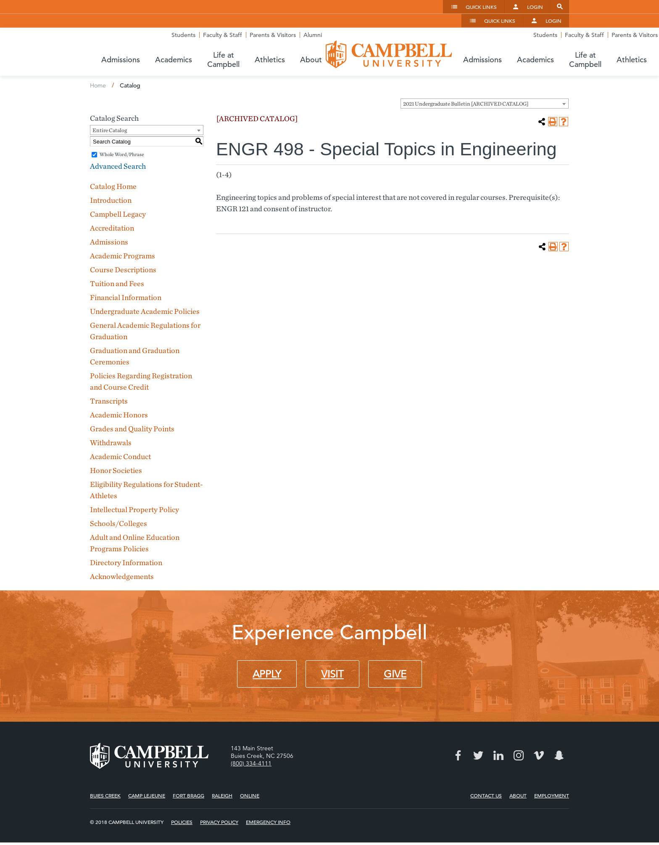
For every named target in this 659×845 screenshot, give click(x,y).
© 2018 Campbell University (126, 803)
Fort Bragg (188, 776)
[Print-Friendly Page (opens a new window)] (552, 102)
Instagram (519, 736)
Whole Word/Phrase (122, 135)
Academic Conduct (120, 437)
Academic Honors (119, 395)
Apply (267, 655)
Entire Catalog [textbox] (109, 111)
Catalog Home (113, 167)
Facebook (458, 736)
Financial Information (125, 278)
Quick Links (481, 6)
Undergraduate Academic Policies (145, 292)
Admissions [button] (341, 45)
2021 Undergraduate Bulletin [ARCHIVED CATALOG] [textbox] (465, 85)
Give (395, 655)
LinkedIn (498, 736)
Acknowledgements (122, 557)
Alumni (556, 25)
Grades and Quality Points (132, 409)
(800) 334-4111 (251, 744)
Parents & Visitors (516, 25)
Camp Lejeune (146, 776)
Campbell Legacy (118, 195)
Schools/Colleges (118, 504)
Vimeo (539, 736)
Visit (332, 655)
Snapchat (559, 736)
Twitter (478, 736)
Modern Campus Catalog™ (415, 834)
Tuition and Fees (117, 264)
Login (535, 6)
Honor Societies (116, 451)
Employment (551, 776)
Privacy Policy (219, 803)
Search (560, 6)
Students (427, 25)
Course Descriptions (123, 250)
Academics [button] (393, 45)
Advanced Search (118, 147)
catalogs (222, 834)
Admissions (109, 222)
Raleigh (222, 776)
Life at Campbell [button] (455, 45)
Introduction (111, 181)
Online (249, 776)
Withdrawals (111, 423)
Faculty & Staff (465, 25)
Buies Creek (105, 776)
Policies (181, 803)
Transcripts (109, 381)
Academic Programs (122, 236)
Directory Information (126, 543)
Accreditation (112, 209)
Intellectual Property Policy (134, 490)
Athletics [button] (513, 45)
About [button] (554, 45)
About (518, 776)
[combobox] (485, 85)
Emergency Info (268, 803)
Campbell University (153, 35)
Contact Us (486, 776)
